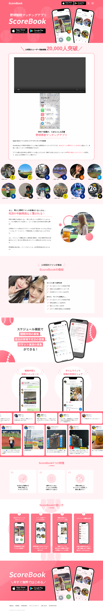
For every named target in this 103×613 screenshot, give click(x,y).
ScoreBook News (53, 605)
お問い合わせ (44, 605)
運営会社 (12, 605)
